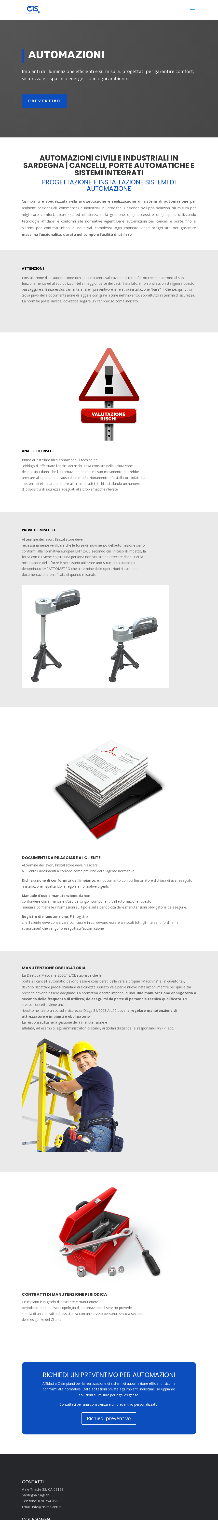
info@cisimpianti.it (46, 1507)
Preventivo (44, 101)
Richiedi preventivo (109, 1418)
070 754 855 (48, 1501)
